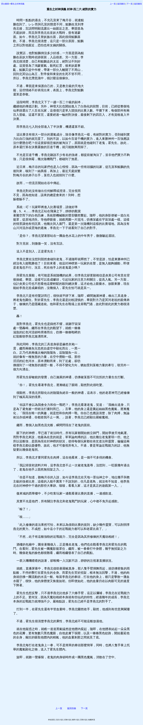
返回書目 (121, 4)
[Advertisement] (107, 60)
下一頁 (130, 4)
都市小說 (75, 720)
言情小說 (83, 720)
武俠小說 (67, 720)
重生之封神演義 (17, 4)
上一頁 (113, 4)
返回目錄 (71, 708)
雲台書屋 (5, 4)
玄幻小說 (59, 720)
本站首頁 (51, 720)
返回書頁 (138, 4)
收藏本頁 (91, 720)
